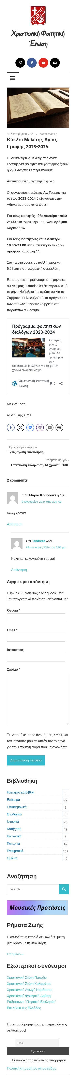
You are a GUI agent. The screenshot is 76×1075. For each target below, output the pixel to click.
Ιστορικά (13, 821)
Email (12, 630)
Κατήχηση (14, 828)
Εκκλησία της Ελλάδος (24, 1007)
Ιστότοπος (15, 649)
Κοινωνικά (14, 836)
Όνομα (13, 610)
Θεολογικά (14, 814)
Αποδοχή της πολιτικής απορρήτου (38, 1060)
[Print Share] (59, 427)
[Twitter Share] (20, 427)
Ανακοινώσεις (48, 134)
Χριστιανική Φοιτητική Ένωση (38, 37)
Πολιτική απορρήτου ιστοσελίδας (31, 1068)
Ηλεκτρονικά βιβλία (20, 792)
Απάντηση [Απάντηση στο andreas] (19, 569)
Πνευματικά (15, 850)
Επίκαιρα (13, 799)
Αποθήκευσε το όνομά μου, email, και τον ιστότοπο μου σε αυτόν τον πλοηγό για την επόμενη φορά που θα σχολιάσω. (37, 741)
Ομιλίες (12, 858)
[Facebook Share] (11, 427)
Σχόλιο (13, 669)
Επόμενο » (15, 954)
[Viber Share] (40, 427)
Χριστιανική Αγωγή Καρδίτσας (29, 989)
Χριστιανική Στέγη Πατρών (27, 977)
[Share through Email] (50, 427)
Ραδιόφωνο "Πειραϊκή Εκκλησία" (31, 1001)
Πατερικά (13, 843)
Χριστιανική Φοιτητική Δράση (29, 995)
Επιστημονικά (17, 806)
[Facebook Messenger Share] (30, 427)
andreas (39, 540)
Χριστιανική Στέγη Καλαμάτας (29, 983)
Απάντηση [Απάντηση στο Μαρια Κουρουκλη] (14, 524)
